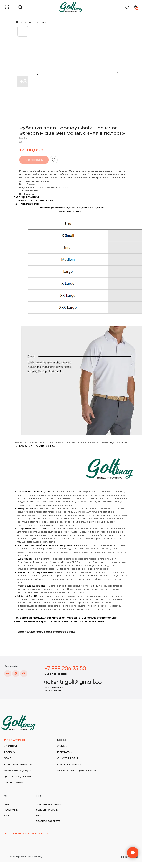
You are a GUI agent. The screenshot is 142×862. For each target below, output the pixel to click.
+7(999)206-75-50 (118, 442)
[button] (55, 674)
